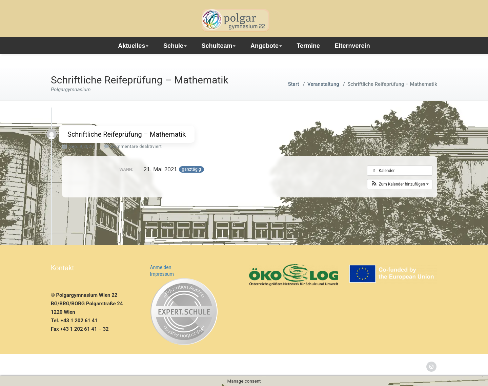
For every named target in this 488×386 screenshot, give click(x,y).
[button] (399, 184)
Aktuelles (133, 45)
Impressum (162, 274)
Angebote (266, 45)
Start (293, 84)
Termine (308, 45)
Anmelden (160, 267)
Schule (175, 45)
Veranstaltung (323, 84)
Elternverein (352, 45)
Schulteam (218, 45)
